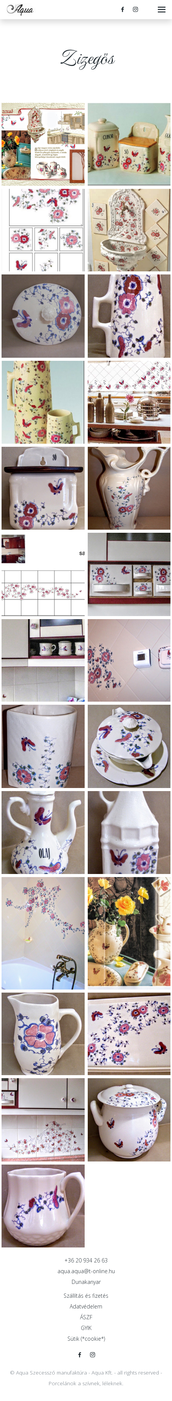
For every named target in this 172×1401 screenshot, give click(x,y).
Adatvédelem (86, 1306)
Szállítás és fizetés (86, 1295)
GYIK (86, 1328)
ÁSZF (86, 1317)
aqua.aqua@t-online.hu (86, 1271)
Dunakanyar (86, 1281)
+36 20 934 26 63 (86, 1260)
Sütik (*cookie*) (86, 1338)
